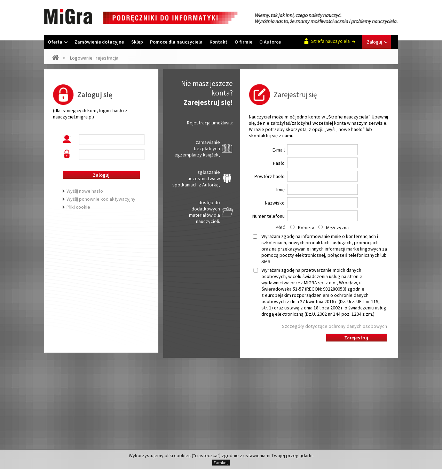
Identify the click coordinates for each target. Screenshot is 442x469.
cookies (182, 455)
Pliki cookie (78, 207)
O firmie (243, 42)
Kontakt (218, 42)
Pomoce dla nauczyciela (176, 42)
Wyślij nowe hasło (84, 191)
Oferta (58, 42)
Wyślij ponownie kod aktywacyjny (100, 199)
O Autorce (270, 42)
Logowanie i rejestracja (94, 58)
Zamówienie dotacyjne (99, 42)
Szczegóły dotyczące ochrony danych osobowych (334, 326)
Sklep (137, 42)
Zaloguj (377, 42)
